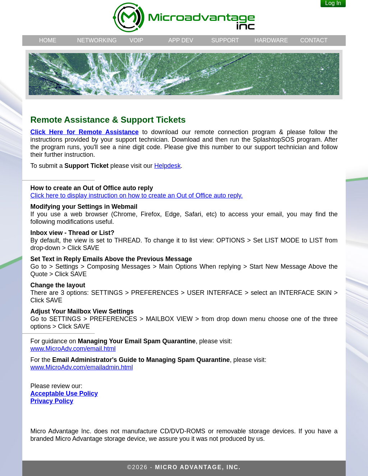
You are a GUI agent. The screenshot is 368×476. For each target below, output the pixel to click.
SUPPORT (225, 40)
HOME (47, 40)
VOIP (136, 40)
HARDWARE (271, 40)
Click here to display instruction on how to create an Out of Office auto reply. (137, 195)
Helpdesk (167, 165)
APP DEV (181, 40)
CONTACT (313, 40)
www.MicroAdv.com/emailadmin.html (82, 367)
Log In (333, 3)
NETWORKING (95, 40)
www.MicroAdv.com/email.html (73, 348)
